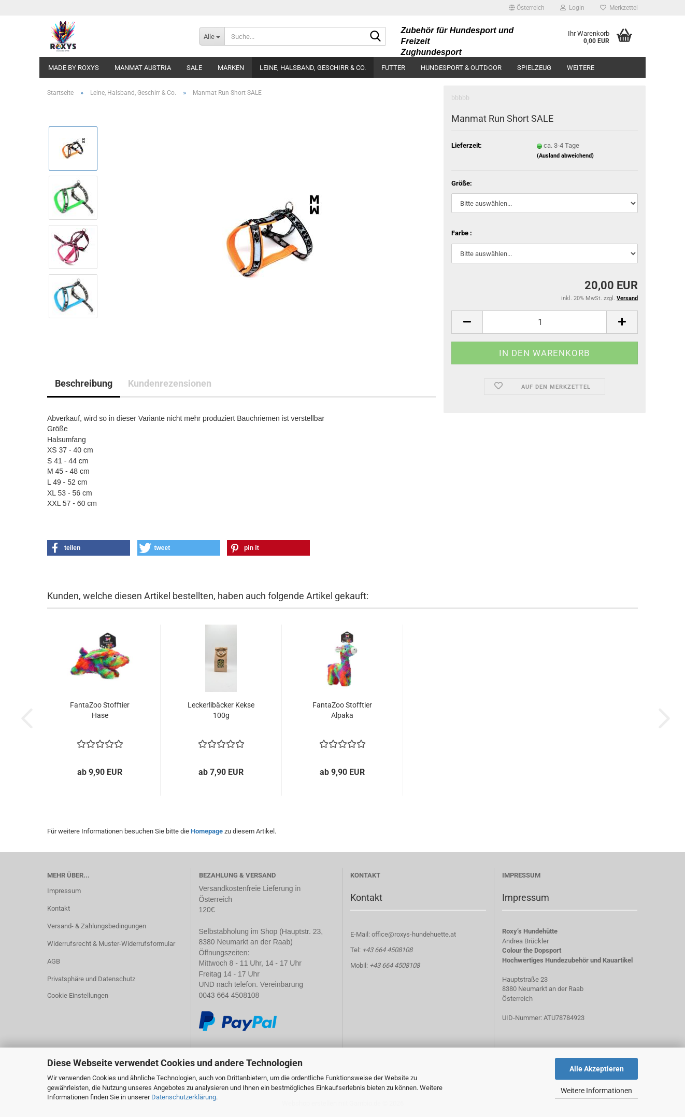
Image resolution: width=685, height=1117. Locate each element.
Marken (231, 68)
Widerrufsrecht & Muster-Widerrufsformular (111, 944)
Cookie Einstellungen (77, 995)
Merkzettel (619, 7)
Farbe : (461, 225)
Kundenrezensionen (169, 383)
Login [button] (572, 7)
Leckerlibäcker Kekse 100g (221, 710)
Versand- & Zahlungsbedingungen (96, 926)
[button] (526, 8)
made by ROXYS (73, 68)
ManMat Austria (143, 68)
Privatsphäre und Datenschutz (91, 979)
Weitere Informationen (596, 1090)
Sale (194, 68)
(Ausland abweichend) (565, 148)
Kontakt (58, 908)
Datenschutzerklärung (183, 1097)
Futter (393, 68)
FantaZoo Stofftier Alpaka (342, 710)
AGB (53, 961)
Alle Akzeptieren (596, 1069)
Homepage (207, 831)
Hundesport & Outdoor (461, 68)
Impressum (64, 891)
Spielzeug (534, 68)
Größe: (461, 175)
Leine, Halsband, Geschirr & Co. (313, 68)
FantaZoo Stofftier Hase (100, 710)
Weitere (580, 68)
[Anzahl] (544, 314)
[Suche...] (211, 36)
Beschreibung (83, 383)
